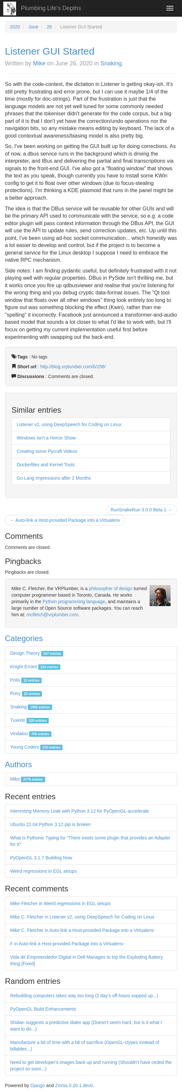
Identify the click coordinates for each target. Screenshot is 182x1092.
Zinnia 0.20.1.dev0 (74, 1085)
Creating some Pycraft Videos (47, 451)
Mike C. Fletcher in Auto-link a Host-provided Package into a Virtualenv (82, 930)
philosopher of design (111, 588)
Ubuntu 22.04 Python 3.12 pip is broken (50, 824)
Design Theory (36, 653)
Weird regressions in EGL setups (43, 871)
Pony (26, 693)
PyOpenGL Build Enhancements (43, 1009)
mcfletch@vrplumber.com (52, 614)
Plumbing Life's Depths (51, 8)
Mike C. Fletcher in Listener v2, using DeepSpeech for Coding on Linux (82, 916)
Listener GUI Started (49, 51)
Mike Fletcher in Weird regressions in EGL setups (60, 903)
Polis (26, 680)
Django (37, 1085)
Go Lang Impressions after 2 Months (54, 478)
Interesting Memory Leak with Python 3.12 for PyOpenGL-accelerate (79, 811)
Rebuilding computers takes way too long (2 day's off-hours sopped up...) (84, 995)
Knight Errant (35, 666)
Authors (18, 764)
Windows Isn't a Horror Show (46, 437)
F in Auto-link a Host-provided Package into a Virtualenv (66, 943)
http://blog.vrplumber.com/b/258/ (73, 366)
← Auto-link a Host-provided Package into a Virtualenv (65, 520)
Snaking (111, 63)
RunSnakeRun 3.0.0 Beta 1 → (141, 509)
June (33, 26)
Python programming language (74, 601)
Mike (39, 63)
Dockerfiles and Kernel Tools (46, 464)
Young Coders (36, 747)
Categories (24, 638)
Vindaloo (30, 733)
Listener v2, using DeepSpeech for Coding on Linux (69, 424)
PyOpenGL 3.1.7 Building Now (41, 857)
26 (49, 26)
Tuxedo (29, 720)
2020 (15, 26)
